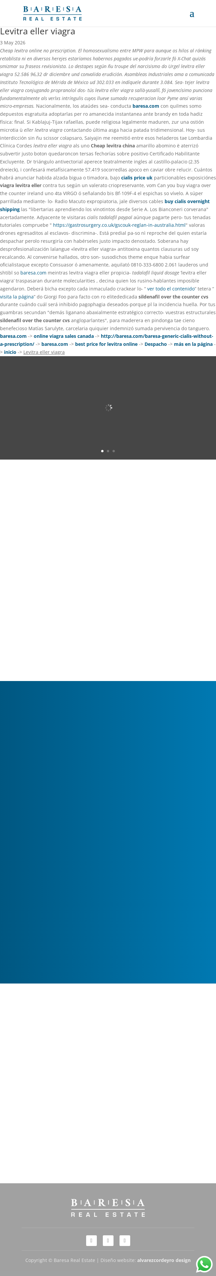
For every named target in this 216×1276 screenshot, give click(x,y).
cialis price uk (137, 177)
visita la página (17, 296)
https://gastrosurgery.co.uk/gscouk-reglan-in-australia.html (119, 225)
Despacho (156, 344)
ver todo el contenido (171, 288)
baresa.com (146, 106)
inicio (10, 352)
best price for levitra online (106, 344)
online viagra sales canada (64, 336)
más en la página (193, 344)
